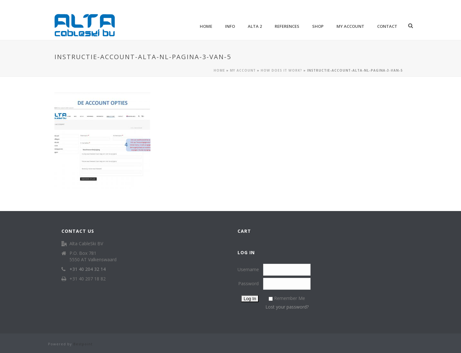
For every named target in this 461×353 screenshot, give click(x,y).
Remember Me (289, 298)
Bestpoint (83, 343)
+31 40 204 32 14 (87, 269)
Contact (387, 26)
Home (206, 26)
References (287, 26)
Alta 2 (255, 26)
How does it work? (281, 70)
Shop (318, 26)
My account (350, 26)
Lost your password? (287, 307)
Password (248, 283)
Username (248, 269)
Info (230, 26)
